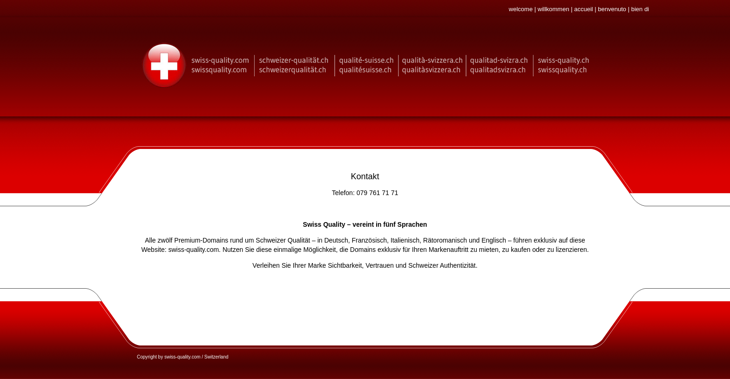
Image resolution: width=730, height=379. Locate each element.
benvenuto (612, 9)
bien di (640, 9)
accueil (583, 9)
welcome (521, 9)
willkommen (553, 9)
